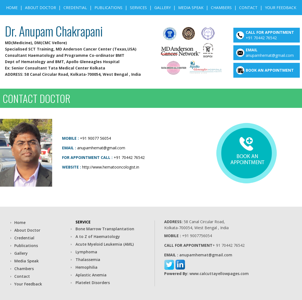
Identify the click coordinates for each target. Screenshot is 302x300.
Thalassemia (88, 259)
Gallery (21, 253)
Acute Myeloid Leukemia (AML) (105, 244)
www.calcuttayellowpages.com (219, 273)
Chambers (221, 7)
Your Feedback (280, 7)
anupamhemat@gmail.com (270, 55)
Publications (108, 7)
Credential (75, 7)
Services (138, 7)
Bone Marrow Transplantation (105, 228)
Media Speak (190, 7)
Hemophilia (86, 267)
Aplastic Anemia (91, 274)
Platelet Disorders (93, 282)
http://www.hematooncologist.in (110, 167)
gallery (162, 7)
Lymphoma (86, 251)
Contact (248, 7)
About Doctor (40, 7)
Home (12, 7)
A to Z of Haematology (98, 236)
